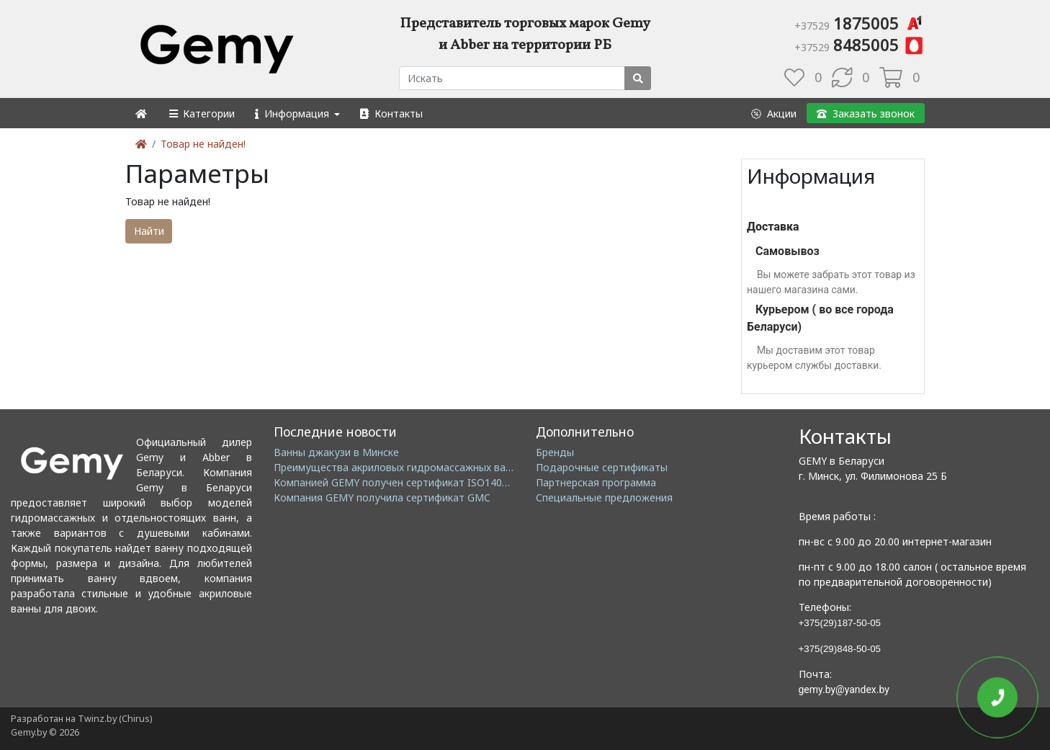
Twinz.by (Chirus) (115, 719)
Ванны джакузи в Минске (336, 452)
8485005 (859, 44)
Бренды (555, 452)
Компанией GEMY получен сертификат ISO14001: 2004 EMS (419, 482)
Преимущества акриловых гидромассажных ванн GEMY (411, 467)
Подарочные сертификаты (602, 467)
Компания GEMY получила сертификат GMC (382, 497)
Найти (149, 231)
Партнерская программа (596, 482)
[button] (201, 113)
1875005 (859, 23)
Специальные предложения (604, 497)
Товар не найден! (203, 144)
